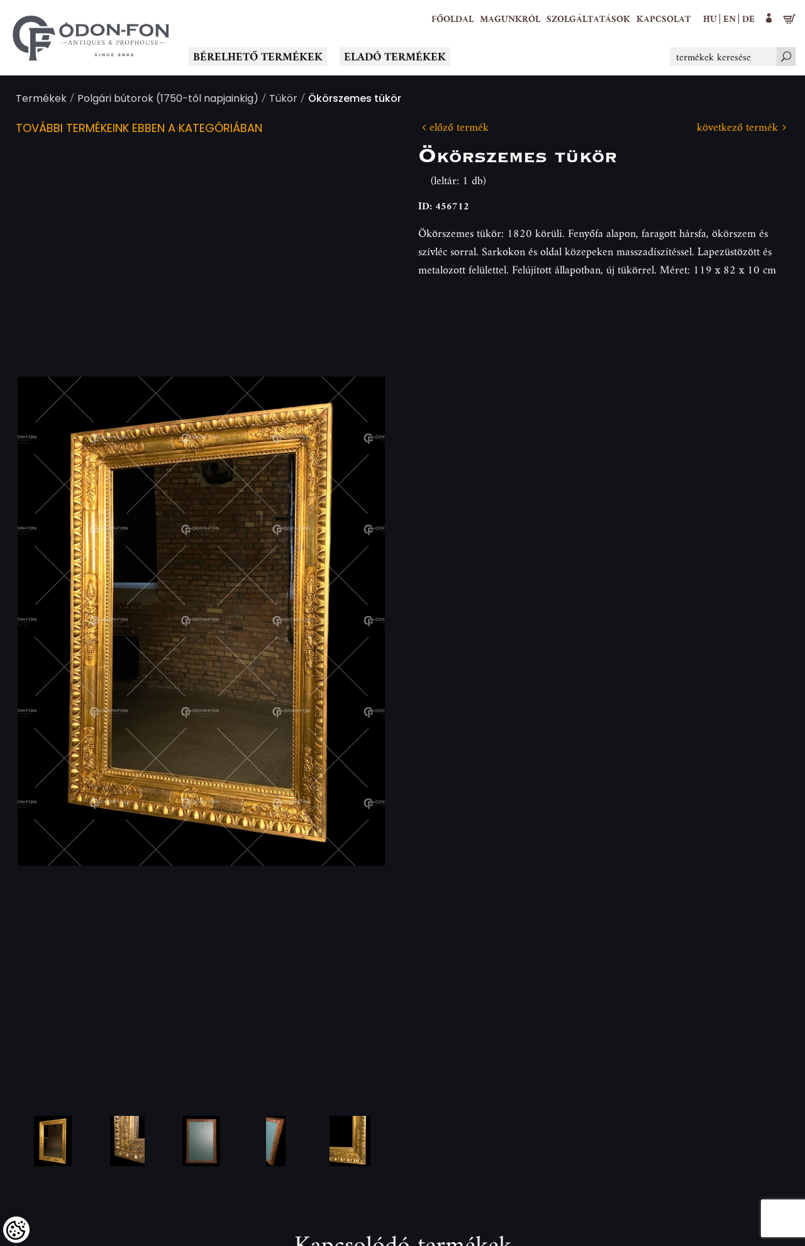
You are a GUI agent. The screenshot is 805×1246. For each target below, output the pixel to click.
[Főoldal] (452, 19)
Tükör (283, 100)
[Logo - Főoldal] (91, 37)
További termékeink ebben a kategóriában (139, 129)
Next (355, 621)
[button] (510, 19)
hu (710, 18)
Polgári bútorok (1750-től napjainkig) (167, 100)
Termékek (41, 100)
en (729, 18)
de (748, 18)
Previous (47, 621)
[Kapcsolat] (663, 19)
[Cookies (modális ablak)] (16, 1229)
